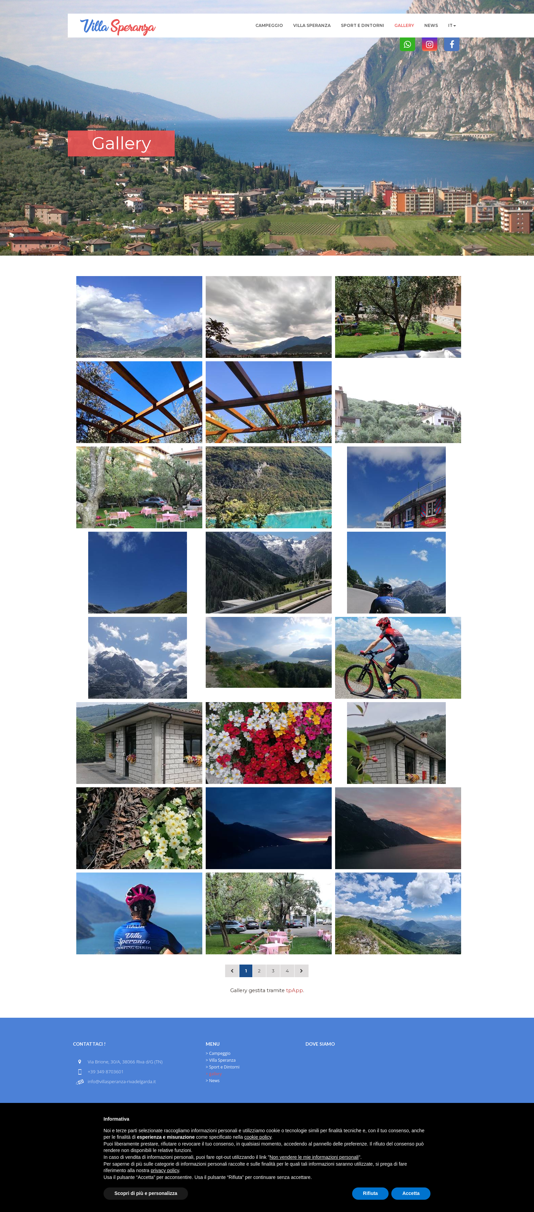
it (452, 25)
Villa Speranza (312, 25)
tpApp (294, 990)
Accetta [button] (411, 1193)
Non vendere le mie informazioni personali (313, 1157)
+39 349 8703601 (106, 1072)
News (431, 25)
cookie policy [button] (257, 1137)
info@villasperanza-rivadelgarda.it (122, 1081)
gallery (404, 25)
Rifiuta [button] (370, 1193)
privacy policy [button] (165, 1170)
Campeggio (269, 25)
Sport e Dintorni (362, 25)
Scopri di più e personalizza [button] (145, 1193)
